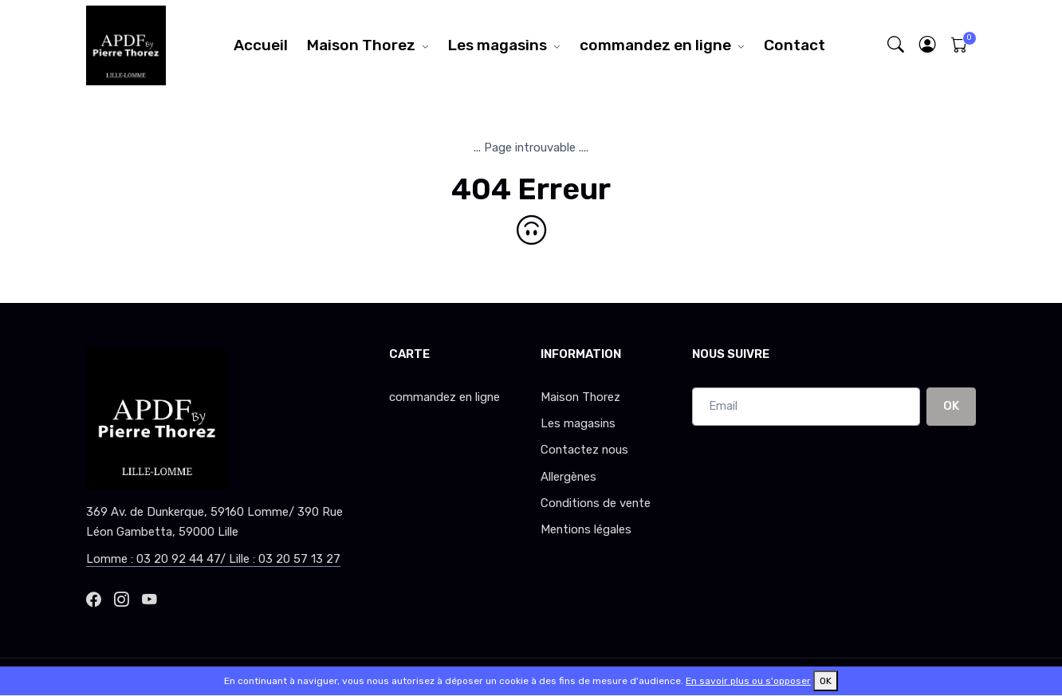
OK (951, 406)
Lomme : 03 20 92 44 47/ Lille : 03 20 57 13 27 (213, 559)
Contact (794, 45)
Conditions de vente (596, 503)
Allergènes (568, 477)
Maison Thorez (361, 45)
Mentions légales (586, 529)
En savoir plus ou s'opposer (748, 680)
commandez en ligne (655, 45)
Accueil (261, 45)
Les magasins (497, 45)
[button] (928, 45)
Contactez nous (584, 449)
